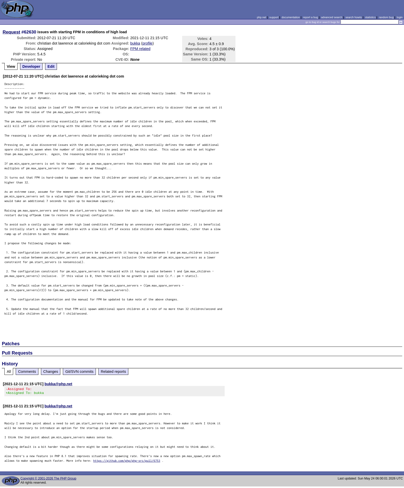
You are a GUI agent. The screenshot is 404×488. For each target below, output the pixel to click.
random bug (386, 17)
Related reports (113, 371)
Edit (50, 66)
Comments (27, 371)
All (9, 371)
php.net (261, 17)
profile (147, 43)
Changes (50, 371)
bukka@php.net (58, 384)
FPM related (140, 49)
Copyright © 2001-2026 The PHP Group (48, 480)
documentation (291, 17)
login (400, 17)
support (274, 17)
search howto (353, 17)
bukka (135, 43)
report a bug (310, 17)
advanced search (331, 17)
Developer (31, 66)
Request (11, 32)
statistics (370, 17)
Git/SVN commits (79, 371)
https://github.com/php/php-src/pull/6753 (126, 462)
